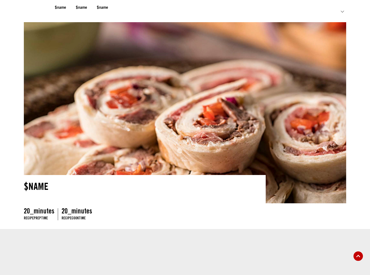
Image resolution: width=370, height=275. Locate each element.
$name (60, 8)
